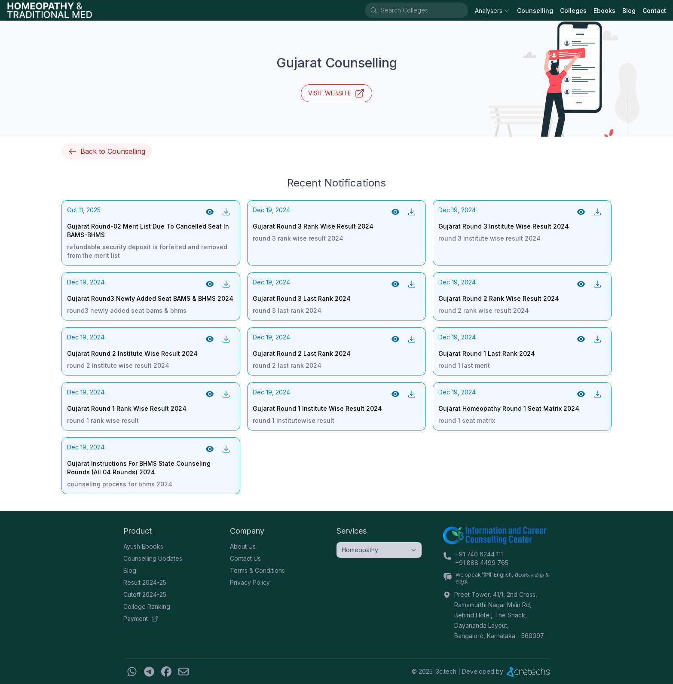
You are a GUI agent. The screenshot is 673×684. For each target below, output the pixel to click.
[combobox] (424, 10)
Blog (629, 10)
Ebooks (604, 10)
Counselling (535, 10)
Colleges (573, 10)
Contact (654, 10)
